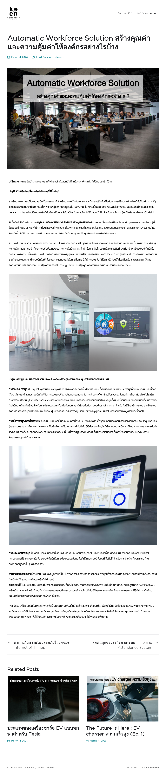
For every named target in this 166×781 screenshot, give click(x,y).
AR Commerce (146, 13)
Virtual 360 (125, 13)
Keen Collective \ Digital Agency (35, 767)
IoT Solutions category (51, 57)
